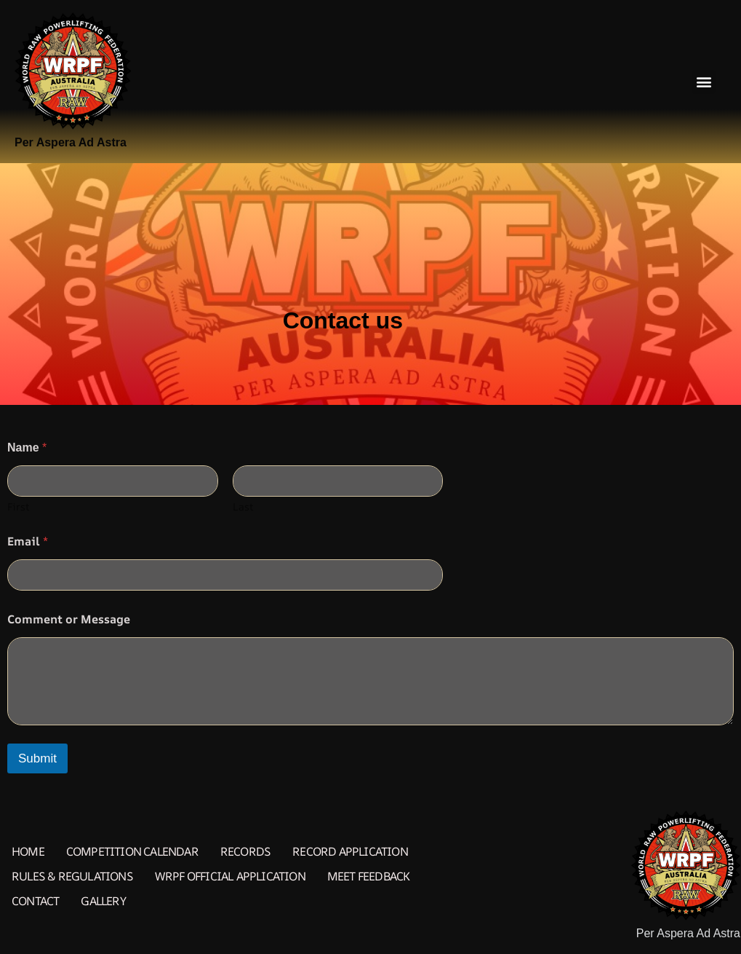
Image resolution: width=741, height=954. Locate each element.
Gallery (103, 901)
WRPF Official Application (230, 876)
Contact (35, 901)
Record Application (350, 851)
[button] (704, 82)
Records (245, 851)
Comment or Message (68, 619)
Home (28, 851)
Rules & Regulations (72, 876)
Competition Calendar (132, 851)
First (18, 506)
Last (243, 506)
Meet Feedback (368, 876)
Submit (37, 758)
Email (27, 541)
